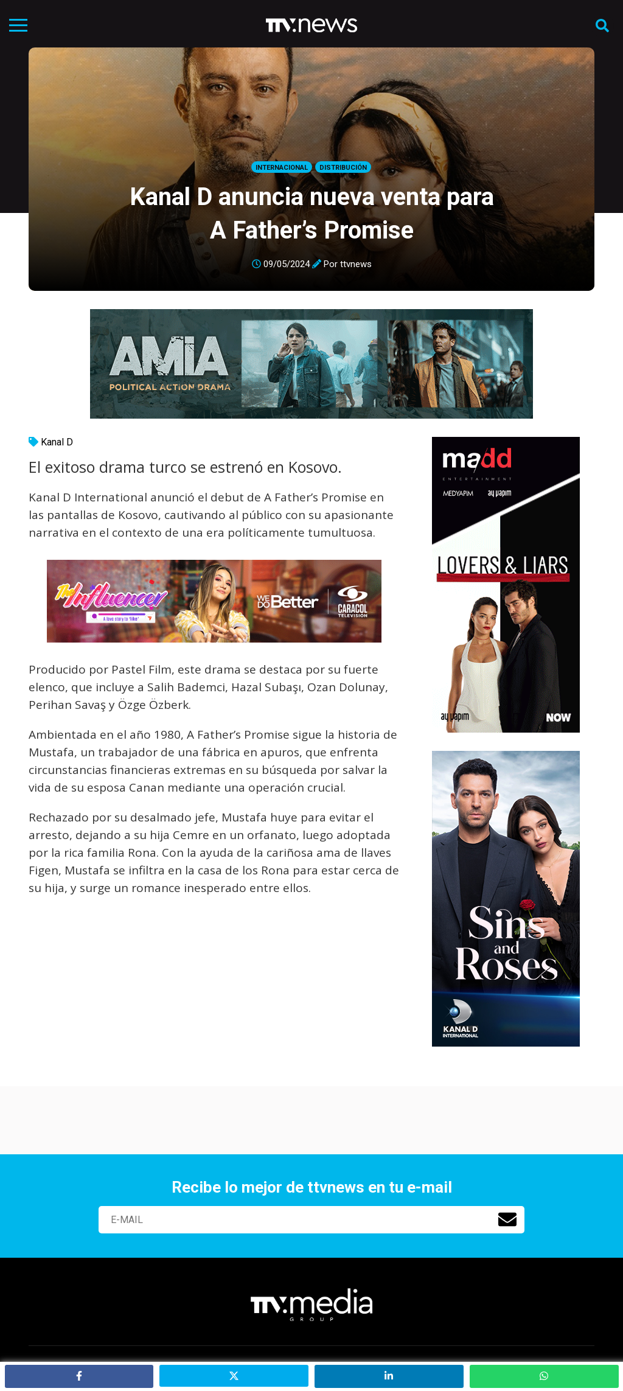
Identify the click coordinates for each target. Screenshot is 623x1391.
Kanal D (57, 442)
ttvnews (356, 264)
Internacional (282, 168)
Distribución (343, 168)
